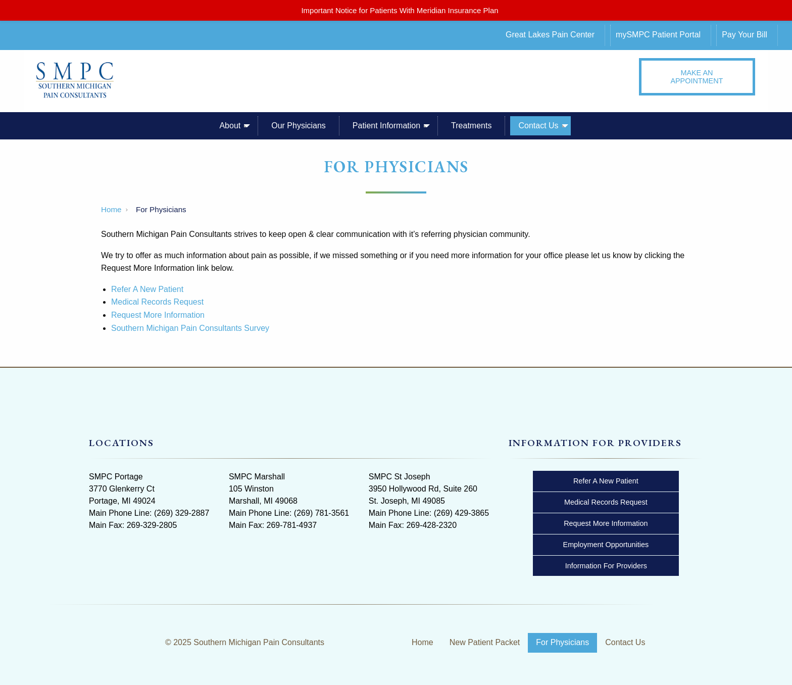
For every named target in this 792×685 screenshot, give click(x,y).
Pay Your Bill (744, 34)
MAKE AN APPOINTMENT (696, 77)
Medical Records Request (157, 302)
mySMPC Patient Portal (658, 34)
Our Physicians (298, 125)
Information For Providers (606, 566)
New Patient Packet (485, 642)
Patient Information (386, 125)
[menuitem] (558, 35)
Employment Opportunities (606, 545)
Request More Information (158, 315)
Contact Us (538, 125)
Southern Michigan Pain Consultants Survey (190, 328)
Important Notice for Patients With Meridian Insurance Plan (399, 10)
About (229, 125)
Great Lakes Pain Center (550, 34)
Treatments (471, 125)
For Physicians (562, 642)
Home (111, 209)
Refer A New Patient (147, 289)
